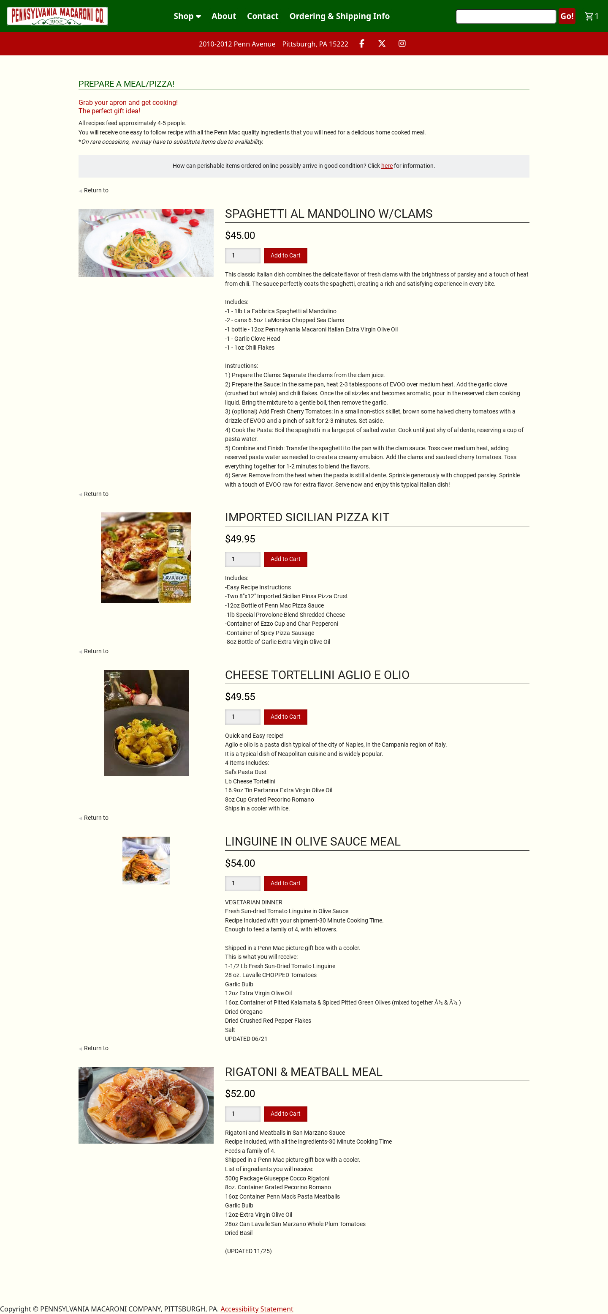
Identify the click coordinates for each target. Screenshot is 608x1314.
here (387, 165)
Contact (263, 16)
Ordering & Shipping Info (340, 16)
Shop (187, 16)
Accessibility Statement (256, 1309)
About (224, 16)
